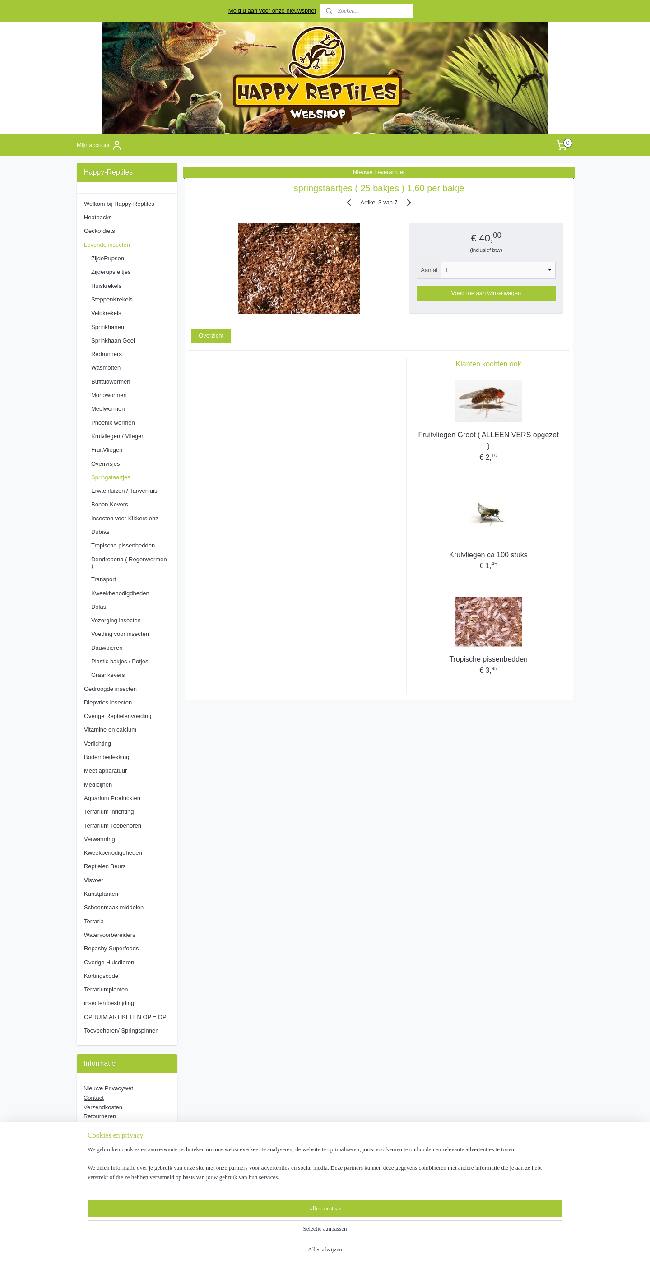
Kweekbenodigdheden (120, 593)
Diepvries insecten (108, 702)
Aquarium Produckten (112, 798)
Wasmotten (106, 367)
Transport (103, 579)
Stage (91, 1125)
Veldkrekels (106, 313)
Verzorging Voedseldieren (117, 1144)
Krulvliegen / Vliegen (118, 436)
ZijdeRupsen (107, 258)
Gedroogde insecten (110, 688)
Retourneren (100, 1116)
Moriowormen (109, 395)
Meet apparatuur (105, 770)
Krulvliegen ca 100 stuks (488, 555)
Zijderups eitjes (110, 272)
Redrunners (106, 354)
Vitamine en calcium (110, 729)
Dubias (100, 531)
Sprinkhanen (107, 327)
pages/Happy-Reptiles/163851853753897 (119, 1174)
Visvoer (93, 880)
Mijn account (99, 145)
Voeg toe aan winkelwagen (486, 293)
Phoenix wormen (113, 422)
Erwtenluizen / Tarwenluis (124, 490)
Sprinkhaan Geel (113, 340)
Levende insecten (107, 244)
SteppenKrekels (112, 299)
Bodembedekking (106, 757)
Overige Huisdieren (109, 962)
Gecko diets (99, 230)
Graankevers (108, 675)
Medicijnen (98, 784)
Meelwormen (108, 408)
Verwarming (99, 839)
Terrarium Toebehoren (112, 825)
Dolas (98, 606)
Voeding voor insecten (120, 633)
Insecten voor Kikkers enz (124, 518)
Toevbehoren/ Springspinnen (121, 1030)
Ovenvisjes (105, 463)
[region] (265, 1240)
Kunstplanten (101, 893)
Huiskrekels (106, 286)
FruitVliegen (106, 449)
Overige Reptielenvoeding (118, 716)
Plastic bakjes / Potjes (119, 661)
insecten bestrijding (109, 1003)
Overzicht (211, 335)
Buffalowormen (110, 381)
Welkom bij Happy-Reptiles (119, 203)
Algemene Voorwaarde (115, 1135)
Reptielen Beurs (105, 866)
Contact (94, 1097)
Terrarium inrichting (109, 811)
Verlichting (97, 743)
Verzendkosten (103, 1107)
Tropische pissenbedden (488, 659)
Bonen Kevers (109, 504)
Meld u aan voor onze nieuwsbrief (272, 10)
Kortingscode (101, 976)
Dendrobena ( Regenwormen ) (129, 562)
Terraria (94, 921)
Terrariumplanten (106, 989)
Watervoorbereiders (109, 934)
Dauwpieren (106, 647)
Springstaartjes (110, 477)
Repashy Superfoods (111, 948)
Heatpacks (97, 217)
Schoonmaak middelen (114, 907)
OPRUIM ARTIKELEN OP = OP (125, 1017)
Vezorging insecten (116, 620)
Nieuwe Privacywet (108, 1088)
